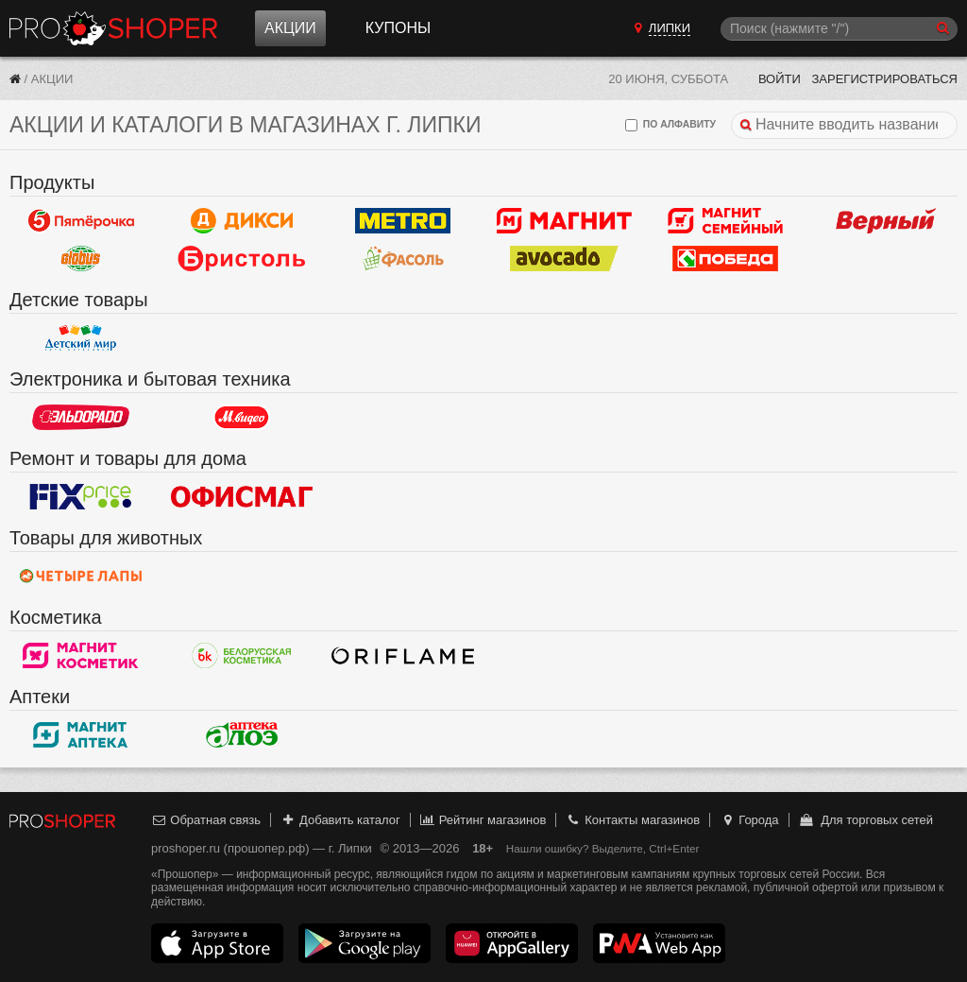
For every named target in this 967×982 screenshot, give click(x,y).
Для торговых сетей (865, 820)
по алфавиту (670, 125)
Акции (290, 28)
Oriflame (403, 655)
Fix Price (80, 496)
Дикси (242, 220)
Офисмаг (242, 496)
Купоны (398, 28)
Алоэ (242, 734)
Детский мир (80, 337)
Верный (886, 220)
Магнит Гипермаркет (725, 220)
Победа (725, 258)
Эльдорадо (80, 417)
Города (749, 820)
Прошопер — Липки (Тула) (113, 28)
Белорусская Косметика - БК (242, 655)
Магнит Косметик (80, 655)
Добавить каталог (340, 820)
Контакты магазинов (633, 820)
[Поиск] (839, 29)
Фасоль (403, 258)
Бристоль (242, 258)
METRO (403, 220)
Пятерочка (80, 220)
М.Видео (242, 417)
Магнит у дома (564, 220)
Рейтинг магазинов (482, 820)
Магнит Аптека (80, 734)
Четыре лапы (80, 575)
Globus (80, 258)
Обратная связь (206, 820)
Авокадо (564, 258)
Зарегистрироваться (884, 79)
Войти (779, 79)
